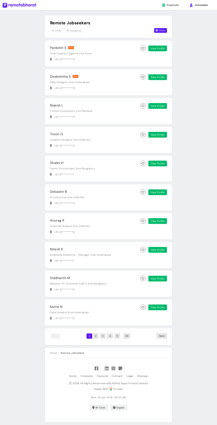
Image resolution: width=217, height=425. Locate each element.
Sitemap (142, 376)
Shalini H (56, 163)
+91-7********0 (64, 117)
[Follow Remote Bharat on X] (101, 368)
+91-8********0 (64, 203)
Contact (117, 376)
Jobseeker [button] (199, 5)
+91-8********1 (64, 174)
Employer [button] (170, 5)
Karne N (56, 306)
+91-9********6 (64, 59)
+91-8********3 (64, 145)
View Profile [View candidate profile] (157, 48)
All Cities (98, 407)
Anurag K (57, 220)
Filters (160, 30)
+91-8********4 (64, 232)
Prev (55, 336)
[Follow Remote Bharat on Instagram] (113, 368)
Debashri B (58, 191)
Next (161, 336)
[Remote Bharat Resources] (120, 368)
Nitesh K (56, 249)
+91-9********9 (64, 88)
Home (73, 376)
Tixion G (56, 134)
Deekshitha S (60, 76)
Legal (129, 376)
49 (126, 336)
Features (102, 376)
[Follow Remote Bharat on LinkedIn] (107, 368)
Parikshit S (58, 48)
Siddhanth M (60, 278)
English (119, 407)
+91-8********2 (64, 318)
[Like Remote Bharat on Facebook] (96, 368)
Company (86, 376)
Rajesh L (56, 105)
